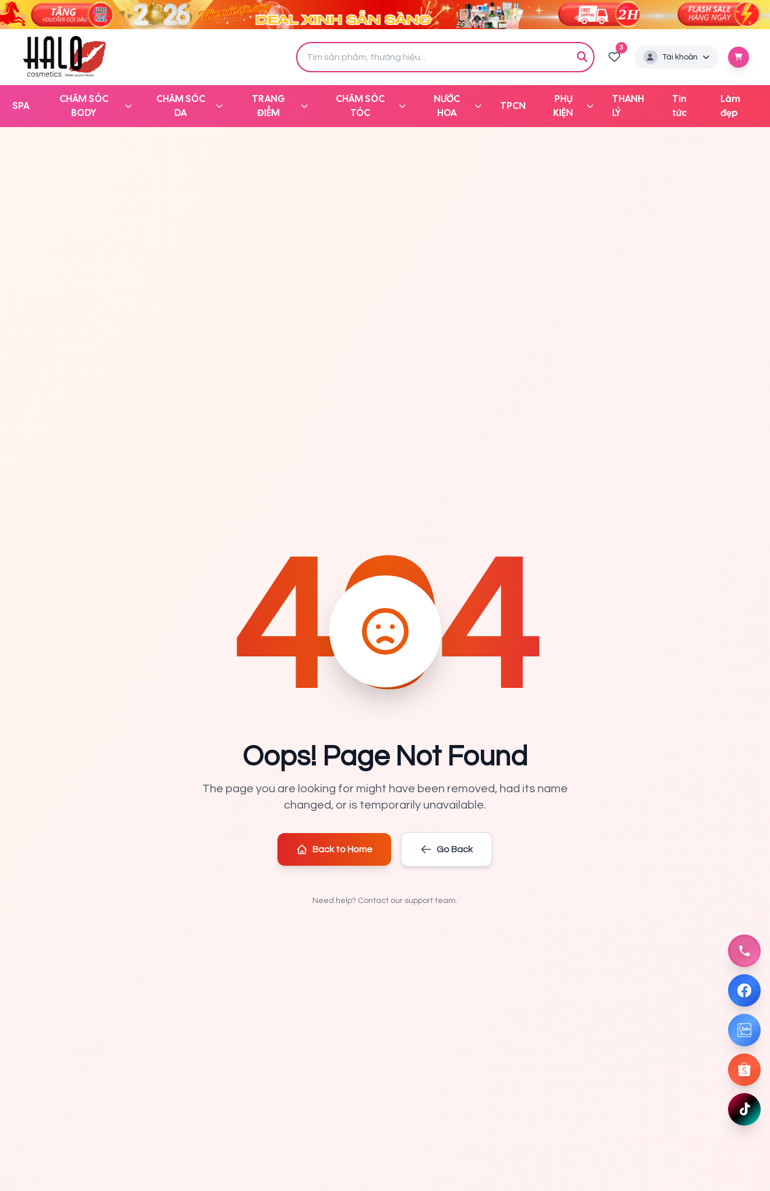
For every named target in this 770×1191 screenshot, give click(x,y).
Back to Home (334, 849)
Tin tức (679, 106)
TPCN (513, 106)
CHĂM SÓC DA (189, 106)
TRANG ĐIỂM (280, 106)
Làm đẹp (730, 106)
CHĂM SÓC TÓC (371, 106)
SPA (20, 106)
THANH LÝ (628, 106)
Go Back (446, 849)
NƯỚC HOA (457, 106)
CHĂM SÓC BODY (95, 106)
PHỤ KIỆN (573, 106)
